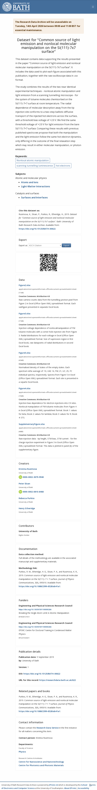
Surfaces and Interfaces (34, 197)
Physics (22, 751)
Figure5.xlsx (24, 352)
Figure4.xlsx (24, 388)
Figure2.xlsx (24, 285)
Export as (23, 245)
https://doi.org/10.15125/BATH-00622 (37, 228)
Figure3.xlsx (24, 313)
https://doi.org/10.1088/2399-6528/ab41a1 (39, 586)
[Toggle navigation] (92, 7)
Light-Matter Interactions (35, 186)
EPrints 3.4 (53, 785)
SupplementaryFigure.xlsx (32, 424)
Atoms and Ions (29, 182)
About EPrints (70, 788)
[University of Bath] (16, 7)
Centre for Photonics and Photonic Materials (41, 765)
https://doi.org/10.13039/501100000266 (35, 609)
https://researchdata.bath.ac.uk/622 (57, 680)
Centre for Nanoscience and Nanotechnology (41, 761)
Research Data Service (48, 727)
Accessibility (83, 788)
